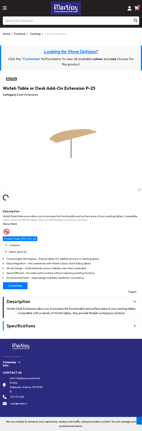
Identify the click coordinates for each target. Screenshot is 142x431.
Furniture (20, 34)
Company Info (9, 363)
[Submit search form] (135, 21)
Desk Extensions (55, 34)
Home (7, 34)
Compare (12, 245)
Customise (15, 285)
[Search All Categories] (71, 20)
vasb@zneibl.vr (18, 403)
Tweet (132, 292)
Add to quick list (16, 251)
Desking (35, 34)
